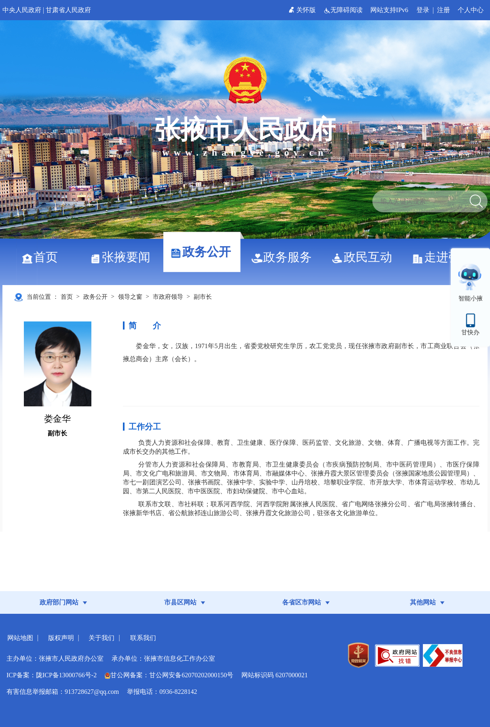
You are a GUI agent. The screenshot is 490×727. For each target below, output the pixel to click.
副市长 (203, 297)
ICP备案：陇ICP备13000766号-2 (51, 675)
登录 (422, 9)
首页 (42, 257)
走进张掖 (445, 257)
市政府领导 (168, 297)
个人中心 (471, 9)
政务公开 (203, 251)
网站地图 (20, 637)
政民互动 (365, 257)
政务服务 (284, 257)
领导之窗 (130, 297)
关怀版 (303, 9)
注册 (443, 9)
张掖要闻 (123, 257)
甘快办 (470, 332)
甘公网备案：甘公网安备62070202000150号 (169, 675)
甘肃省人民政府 (68, 9)
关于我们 (101, 637)
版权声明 (61, 637)
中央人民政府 (21, 9)
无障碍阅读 (343, 9)
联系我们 (143, 637)
